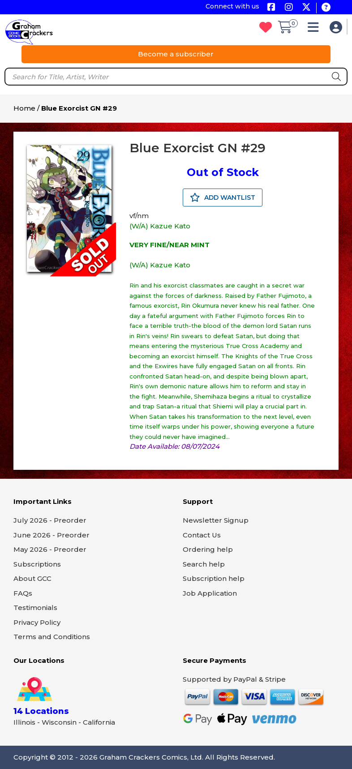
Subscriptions (37, 564)
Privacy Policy (36, 622)
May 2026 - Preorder (49, 549)
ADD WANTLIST (222, 197)
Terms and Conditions (51, 636)
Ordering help (208, 549)
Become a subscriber (176, 54)
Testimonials (35, 607)
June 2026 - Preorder (51, 535)
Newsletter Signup (216, 520)
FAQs (22, 593)
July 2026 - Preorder (49, 520)
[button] (315, 29)
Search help (204, 564)
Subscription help (214, 578)
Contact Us (202, 535)
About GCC (32, 578)
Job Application (210, 593)
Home (24, 108)
